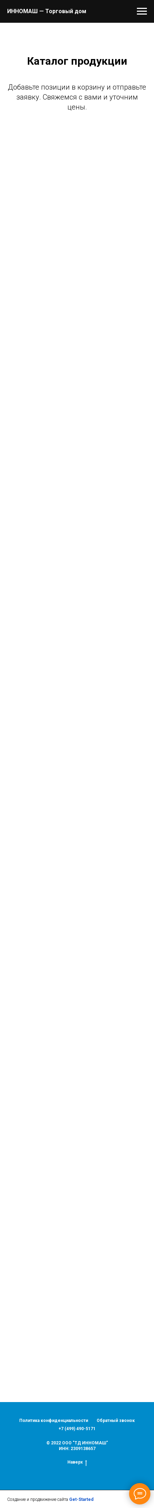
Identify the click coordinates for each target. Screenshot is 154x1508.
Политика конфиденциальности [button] (53, 1420)
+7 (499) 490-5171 (77, 1428)
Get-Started (81, 1499)
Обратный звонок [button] (116, 1420)
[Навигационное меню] (142, 11)
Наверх (77, 1462)
